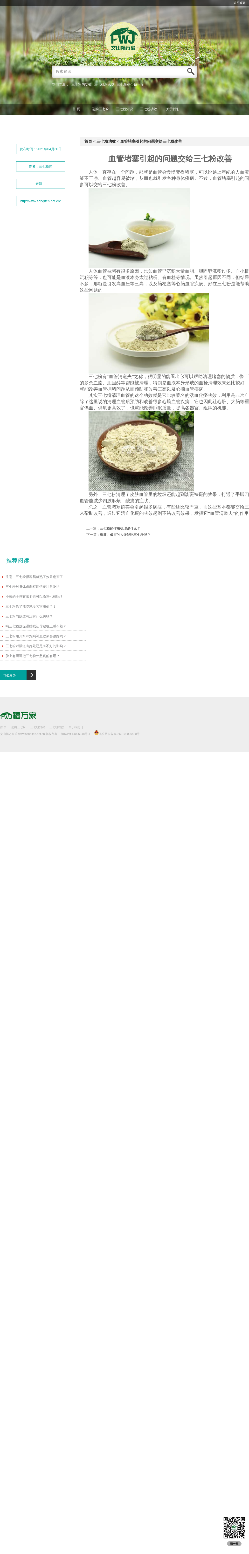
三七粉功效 (148, 109)
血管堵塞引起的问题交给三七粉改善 (151, 141)
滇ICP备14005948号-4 (75, 734)
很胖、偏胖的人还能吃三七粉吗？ (125, 534)
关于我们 (173, 109)
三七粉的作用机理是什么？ (120, 528)
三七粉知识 (124, 109)
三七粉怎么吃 (104, 84)
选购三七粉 (100, 109)
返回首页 (239, 3)
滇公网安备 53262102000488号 (117, 734)
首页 (88, 141)
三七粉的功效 (81, 84)
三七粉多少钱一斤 (130, 84)
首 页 (76, 109)
